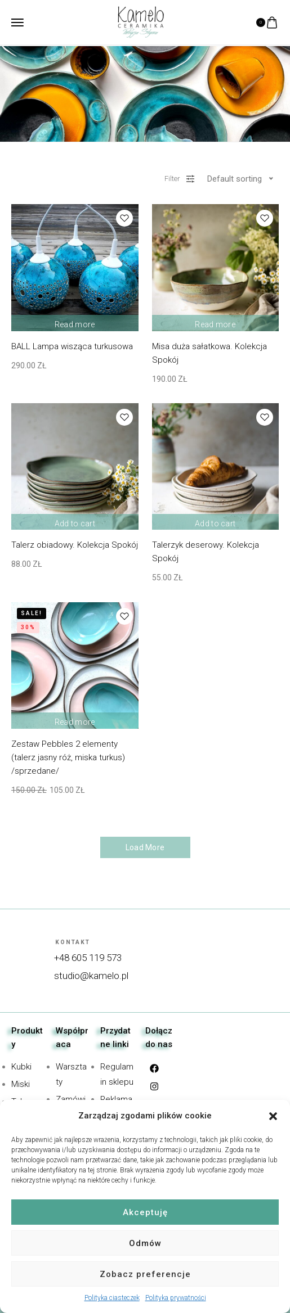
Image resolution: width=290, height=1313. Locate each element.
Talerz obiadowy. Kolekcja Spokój (74, 545)
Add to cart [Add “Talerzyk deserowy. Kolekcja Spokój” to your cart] (215, 520)
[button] (273, 1116)
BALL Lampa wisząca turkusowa (72, 346)
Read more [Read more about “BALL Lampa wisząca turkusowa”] (75, 321)
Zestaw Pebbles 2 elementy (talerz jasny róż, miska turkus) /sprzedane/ (68, 757)
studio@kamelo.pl (91, 975)
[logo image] (140, 21)
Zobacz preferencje (145, 1274)
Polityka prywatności (175, 1298)
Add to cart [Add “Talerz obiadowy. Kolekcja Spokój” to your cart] (75, 520)
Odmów (145, 1243)
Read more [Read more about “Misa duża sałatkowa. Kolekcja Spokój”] (215, 321)
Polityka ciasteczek (112, 1298)
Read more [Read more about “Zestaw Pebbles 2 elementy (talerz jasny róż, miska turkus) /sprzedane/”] (75, 719)
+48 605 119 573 (88, 957)
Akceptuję (145, 1212)
